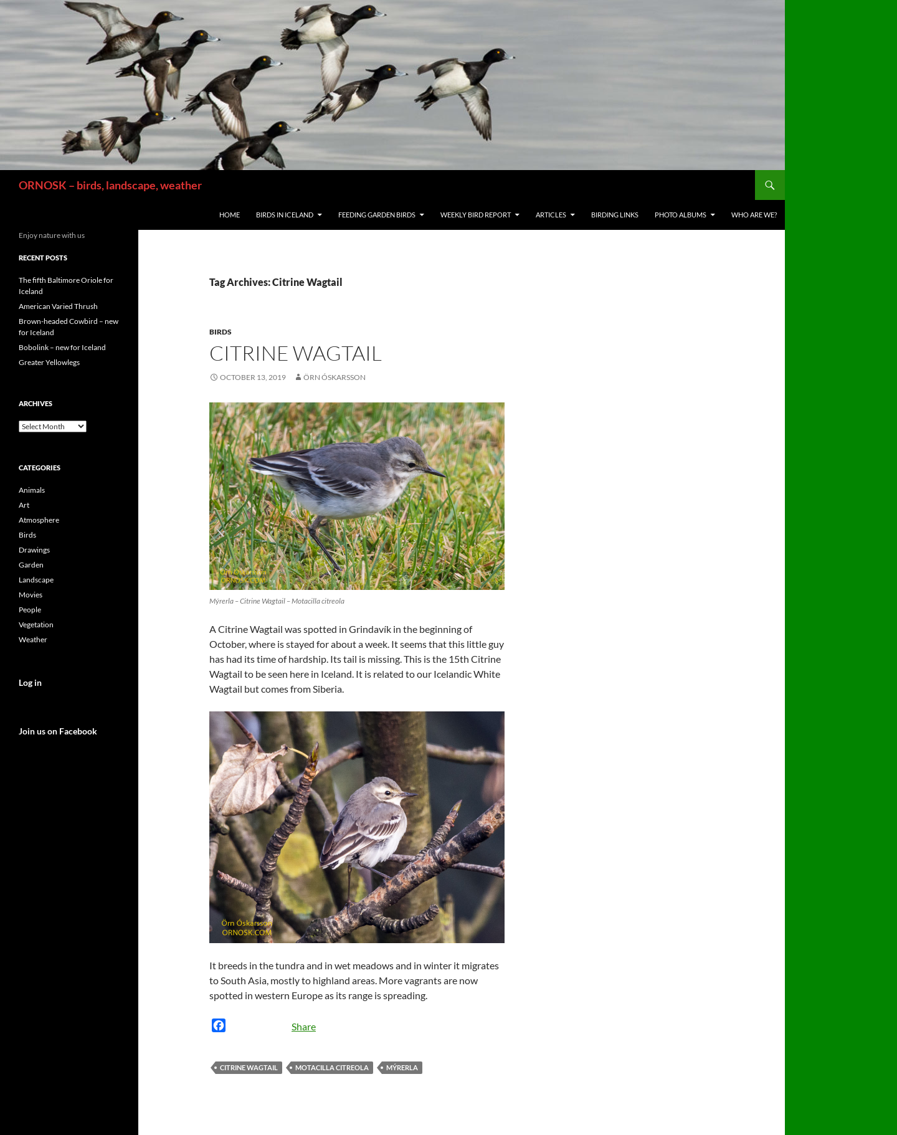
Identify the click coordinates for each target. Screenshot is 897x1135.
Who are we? (754, 215)
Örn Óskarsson (334, 377)
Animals (32, 490)
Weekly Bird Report (475, 215)
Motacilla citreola (332, 1067)
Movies (30, 594)
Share (304, 1026)
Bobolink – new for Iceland (62, 347)
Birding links (614, 215)
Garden (31, 564)
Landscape (36, 579)
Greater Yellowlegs (49, 362)
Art (24, 505)
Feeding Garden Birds (376, 215)
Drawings (34, 549)
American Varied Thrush (58, 306)
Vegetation (36, 624)
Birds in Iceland (284, 215)
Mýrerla (402, 1067)
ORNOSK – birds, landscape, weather (110, 185)
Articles (551, 215)
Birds (220, 331)
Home (229, 215)
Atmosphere (39, 520)
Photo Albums (680, 215)
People (30, 609)
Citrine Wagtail (295, 353)
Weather (33, 639)
